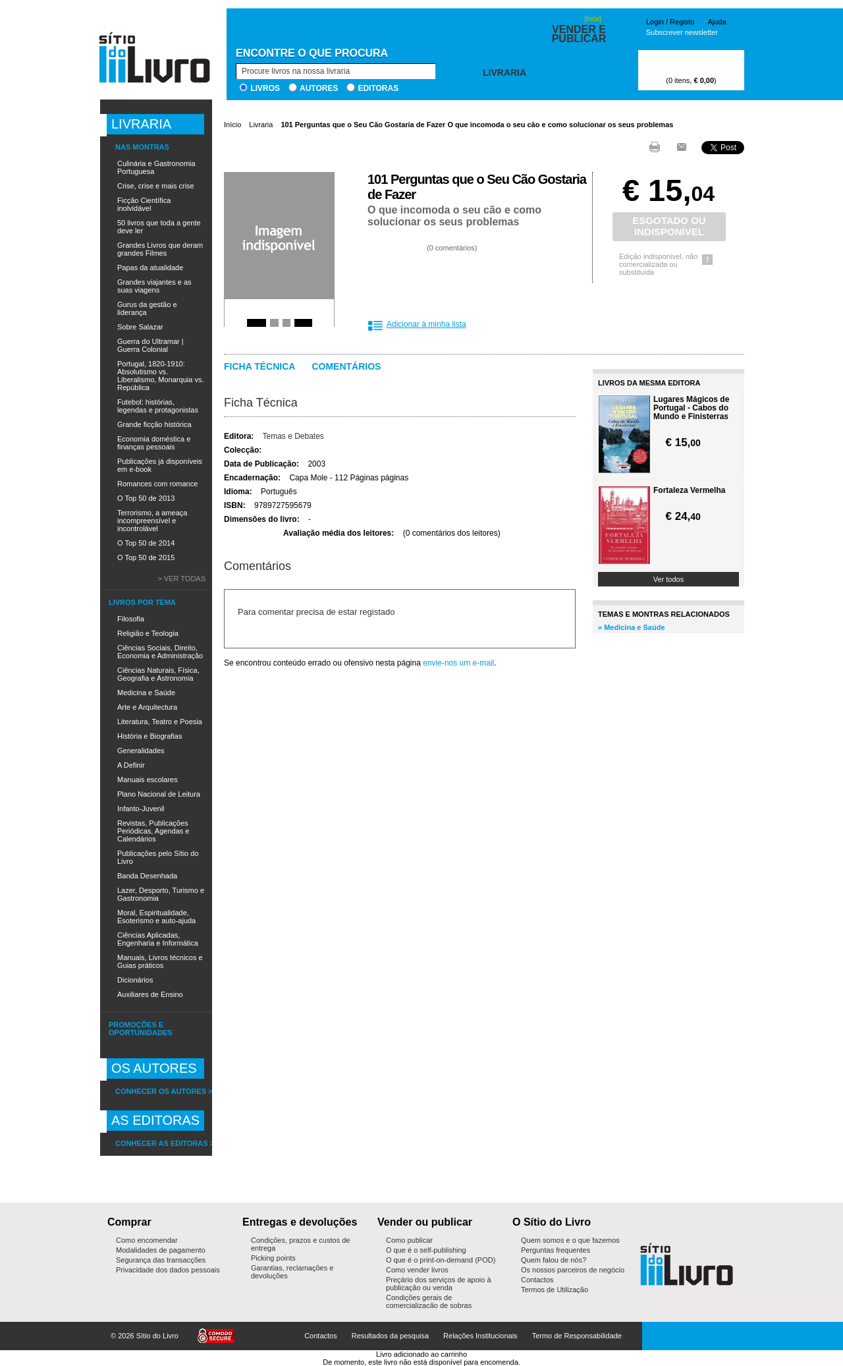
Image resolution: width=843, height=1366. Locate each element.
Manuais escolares (147, 779)
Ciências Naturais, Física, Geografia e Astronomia (158, 674)
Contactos (537, 1280)
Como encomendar (147, 1240)
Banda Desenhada (147, 876)
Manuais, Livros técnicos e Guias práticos (160, 961)
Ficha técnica (259, 366)
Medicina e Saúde (146, 693)
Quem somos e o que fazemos (570, 1240)
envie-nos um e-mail (458, 663)
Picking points (273, 1258)
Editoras (378, 88)
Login (655, 22)
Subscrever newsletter (682, 32)
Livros (265, 88)
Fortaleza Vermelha (689, 490)
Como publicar (409, 1240)
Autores (319, 88)
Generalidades (141, 750)
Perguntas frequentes (555, 1250)
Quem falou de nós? (553, 1260)
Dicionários (135, 980)
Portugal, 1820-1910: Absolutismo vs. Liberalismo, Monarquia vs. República (160, 375)
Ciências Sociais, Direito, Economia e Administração (160, 652)
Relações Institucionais (480, 1336)
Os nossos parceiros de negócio (572, 1270)
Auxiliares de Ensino (150, 994)
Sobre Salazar (140, 327)
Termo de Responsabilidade (577, 1336)
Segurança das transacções (160, 1260)
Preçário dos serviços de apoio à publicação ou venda (438, 1284)
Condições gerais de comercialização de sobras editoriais (429, 1305)
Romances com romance (157, 484)
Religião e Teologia (147, 633)
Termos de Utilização (554, 1290)
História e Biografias (149, 736)
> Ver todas (181, 579)
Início (232, 124)
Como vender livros (417, 1270)
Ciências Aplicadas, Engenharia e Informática (157, 939)
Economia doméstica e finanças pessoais (153, 443)
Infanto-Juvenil (141, 808)
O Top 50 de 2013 (146, 498)
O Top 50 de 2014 (146, 543)
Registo (682, 22)
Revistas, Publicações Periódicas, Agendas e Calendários (153, 831)
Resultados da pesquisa (390, 1336)
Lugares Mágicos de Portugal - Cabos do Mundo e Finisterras (691, 408)
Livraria (261, 124)
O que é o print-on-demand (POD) (440, 1260)
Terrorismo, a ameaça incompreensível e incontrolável (152, 520)
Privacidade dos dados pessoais (168, 1270)
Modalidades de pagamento (160, 1250)
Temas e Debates (292, 436)
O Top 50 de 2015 (146, 557)
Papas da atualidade (150, 267)
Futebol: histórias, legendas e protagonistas (157, 406)
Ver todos (668, 579)
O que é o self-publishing (426, 1250)
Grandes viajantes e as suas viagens (154, 286)
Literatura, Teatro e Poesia (159, 722)
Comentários (346, 366)
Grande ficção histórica (154, 424)
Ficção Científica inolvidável (144, 204)
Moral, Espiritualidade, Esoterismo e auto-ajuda (156, 917)
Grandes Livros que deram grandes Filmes (160, 249)
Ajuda (716, 22)
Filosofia (130, 619)
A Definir (131, 765)
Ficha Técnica (261, 402)
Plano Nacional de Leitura (158, 794)
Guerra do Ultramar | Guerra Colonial (150, 345)
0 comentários (452, 248)
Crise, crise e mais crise (155, 186)
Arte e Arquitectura (147, 707)
